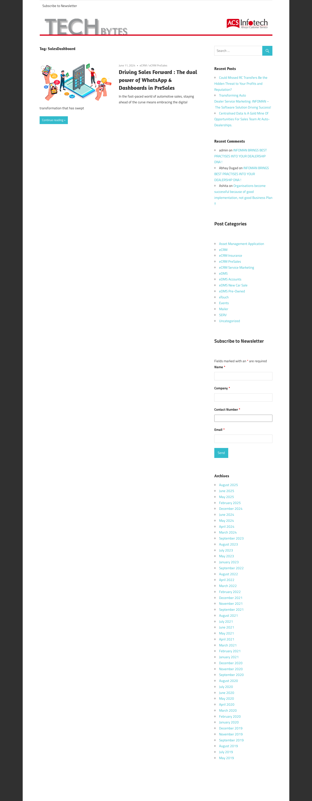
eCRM (143, 65)
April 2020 (226, 704)
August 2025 (228, 484)
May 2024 (226, 520)
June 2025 (226, 490)
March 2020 (228, 710)
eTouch (224, 297)
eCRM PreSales (158, 65)
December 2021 (231, 597)
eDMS (223, 273)
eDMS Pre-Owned (232, 291)
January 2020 (229, 722)
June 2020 (226, 692)
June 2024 (226, 514)
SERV (223, 315)
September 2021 (231, 609)
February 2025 (230, 502)
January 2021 (229, 657)
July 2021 (226, 621)
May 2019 (226, 758)
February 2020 (230, 716)
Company (222, 388)
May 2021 (226, 633)
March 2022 (228, 585)
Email (219, 429)
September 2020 (231, 674)
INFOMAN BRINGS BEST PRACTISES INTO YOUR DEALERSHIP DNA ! (240, 156)
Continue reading (52, 120)
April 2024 (226, 526)
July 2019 (226, 752)
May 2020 (226, 698)
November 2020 (231, 669)
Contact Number (227, 409)
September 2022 (231, 568)
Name (219, 367)
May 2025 (226, 496)
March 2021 (228, 645)
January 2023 (229, 562)
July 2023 (226, 550)
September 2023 (231, 538)
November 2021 (231, 603)
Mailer (223, 309)
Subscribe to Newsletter (59, 5)
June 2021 (226, 627)
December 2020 (231, 663)
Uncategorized (229, 321)
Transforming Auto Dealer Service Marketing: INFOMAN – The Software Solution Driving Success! (242, 101)
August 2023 (228, 544)
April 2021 (226, 639)
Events (224, 303)
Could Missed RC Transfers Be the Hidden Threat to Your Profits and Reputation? (240, 83)
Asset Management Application (241, 243)
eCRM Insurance (230, 255)
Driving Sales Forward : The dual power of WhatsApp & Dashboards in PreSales (158, 79)
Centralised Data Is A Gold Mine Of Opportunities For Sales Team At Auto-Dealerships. (242, 119)
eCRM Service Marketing (236, 267)
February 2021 (230, 651)
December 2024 (231, 508)
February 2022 (230, 591)
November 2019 (231, 734)
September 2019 (231, 740)
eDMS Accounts (230, 279)
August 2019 (228, 746)
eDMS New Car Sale (233, 285)
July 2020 (226, 686)
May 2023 (226, 556)
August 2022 (228, 574)
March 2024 (228, 532)
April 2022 (226, 579)
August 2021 (228, 615)
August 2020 (228, 680)
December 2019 (231, 728)
